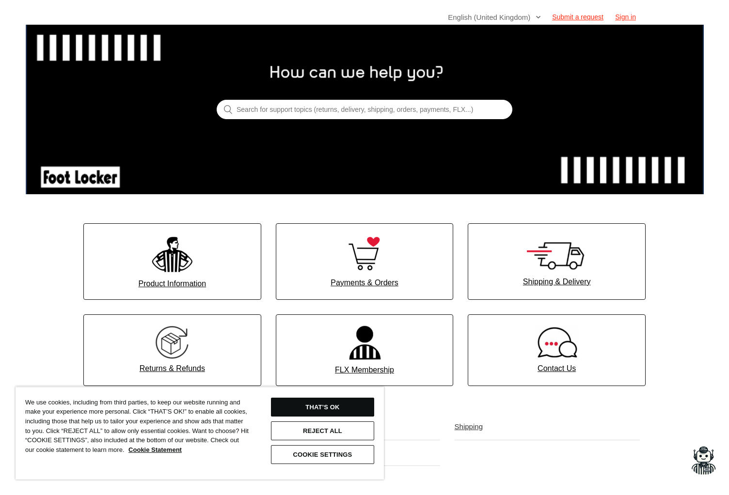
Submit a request (577, 17)
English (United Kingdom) (490, 17)
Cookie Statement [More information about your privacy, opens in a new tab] (155, 449)
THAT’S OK (322, 407)
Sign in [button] (625, 17)
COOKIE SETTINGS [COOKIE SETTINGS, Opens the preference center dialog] (322, 454)
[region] (200, 433)
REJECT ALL (322, 430)
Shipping (469, 426)
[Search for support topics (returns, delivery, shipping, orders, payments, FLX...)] (364, 109)
